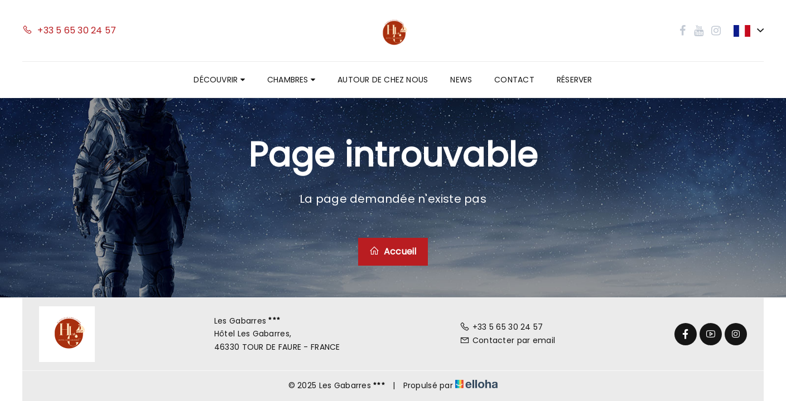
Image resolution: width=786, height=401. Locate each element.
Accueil (392, 251)
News (461, 79)
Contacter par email (508, 340)
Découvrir (219, 79)
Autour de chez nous (382, 79)
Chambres (291, 79)
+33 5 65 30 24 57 (501, 326)
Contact (514, 79)
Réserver (574, 79)
